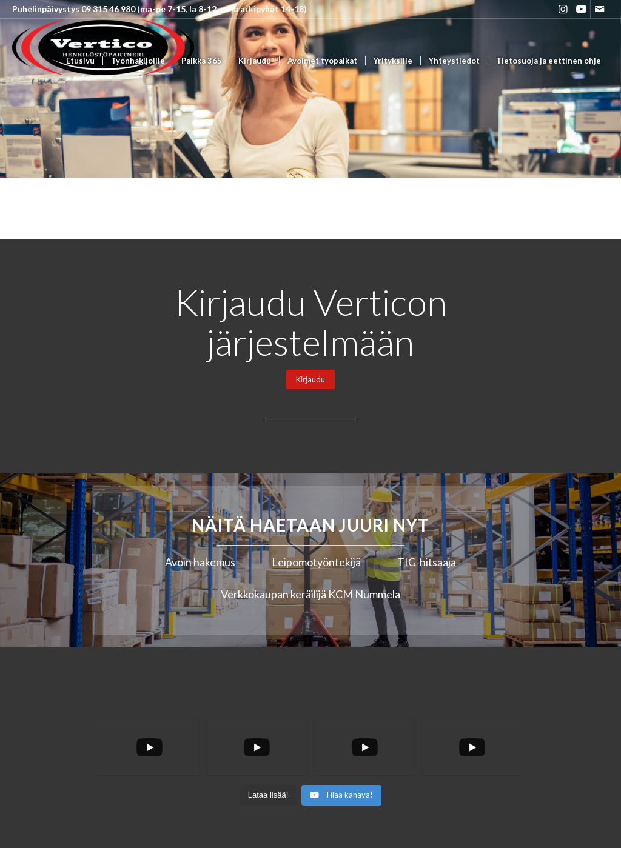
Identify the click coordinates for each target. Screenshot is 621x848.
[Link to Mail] (600, 9)
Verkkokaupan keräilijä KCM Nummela (310, 594)
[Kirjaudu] (310, 380)
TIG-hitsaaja (426, 562)
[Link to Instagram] (563, 9)
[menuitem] (80, 61)
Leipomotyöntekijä (316, 562)
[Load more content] (268, 795)
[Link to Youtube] (581, 9)
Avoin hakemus (200, 562)
